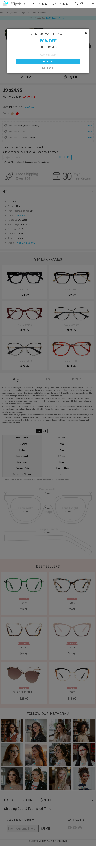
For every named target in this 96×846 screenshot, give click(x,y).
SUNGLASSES (60, 3)
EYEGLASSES (39, 3)
